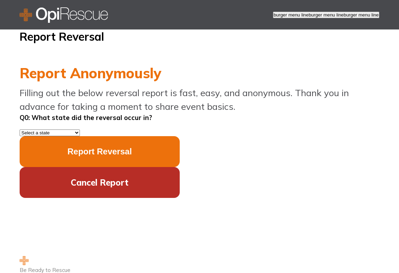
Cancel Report (100, 182)
